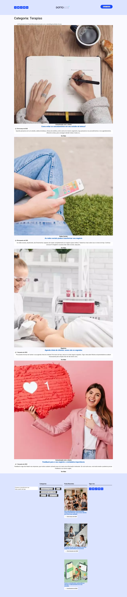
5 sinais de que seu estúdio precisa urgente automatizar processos (75, 548)
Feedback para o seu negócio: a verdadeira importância (63, 462)
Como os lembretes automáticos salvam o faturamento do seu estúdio (74, 584)
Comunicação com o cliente (63, 124)
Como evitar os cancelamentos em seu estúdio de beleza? (63, 126)
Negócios (63, 348)
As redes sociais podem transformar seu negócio (63, 238)
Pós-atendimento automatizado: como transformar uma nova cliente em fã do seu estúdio (75, 513)
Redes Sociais (63, 236)
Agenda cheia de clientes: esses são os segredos (63, 350)
